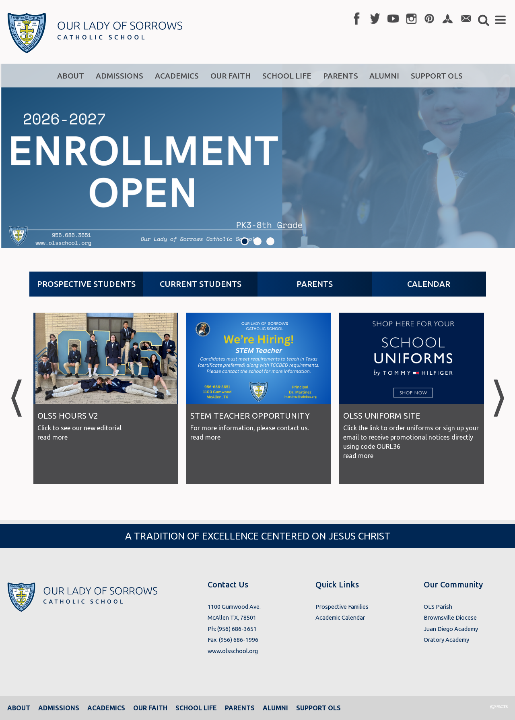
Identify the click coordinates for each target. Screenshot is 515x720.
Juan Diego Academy (451, 628)
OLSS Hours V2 (67, 415)
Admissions (58, 708)
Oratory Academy (446, 639)
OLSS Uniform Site (381, 415)
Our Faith (150, 708)
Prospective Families (342, 606)
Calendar (428, 283)
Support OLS (318, 708)
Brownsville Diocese (450, 617)
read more (52, 437)
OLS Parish (438, 606)
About (18, 708)
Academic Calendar (340, 617)
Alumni (275, 708)
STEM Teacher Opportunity (250, 415)
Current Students (200, 283)
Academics (106, 708)
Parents (315, 283)
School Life (196, 708)
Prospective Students (86, 283)
